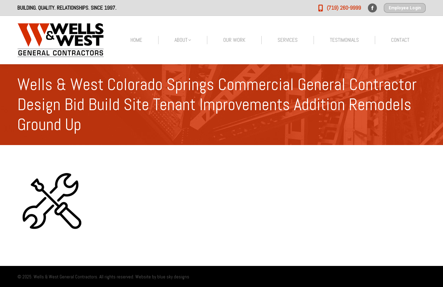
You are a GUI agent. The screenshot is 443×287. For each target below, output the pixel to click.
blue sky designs (173, 277)
